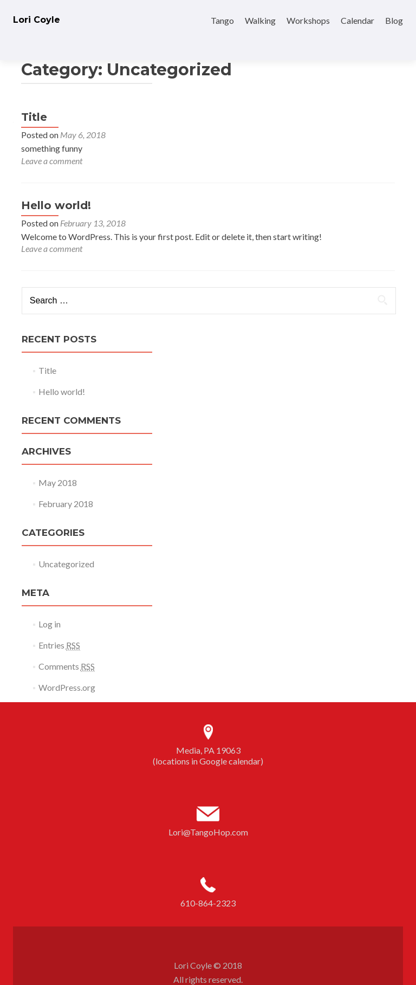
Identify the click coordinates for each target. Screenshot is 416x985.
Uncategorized (66, 545)
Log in (49, 605)
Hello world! (56, 186)
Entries (59, 626)
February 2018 (65, 484)
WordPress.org (66, 668)
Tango (222, 20)
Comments (66, 647)
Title (34, 98)
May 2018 (57, 463)
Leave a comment (51, 142)
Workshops (308, 20)
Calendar (357, 20)
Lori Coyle (36, 20)
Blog (394, 20)
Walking (260, 20)
